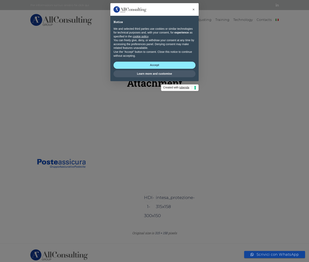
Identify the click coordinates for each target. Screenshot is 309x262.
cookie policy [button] (140, 125)
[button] (193, 98)
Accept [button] (154, 153)
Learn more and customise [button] (154, 162)
